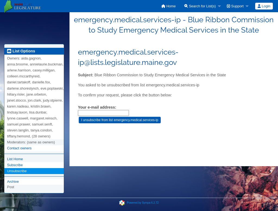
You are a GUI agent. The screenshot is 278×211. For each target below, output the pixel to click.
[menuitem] (168, 6)
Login (264, 6)
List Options (21, 51)
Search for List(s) (200, 6)
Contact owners (19, 148)
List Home (15, 159)
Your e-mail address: (97, 107)
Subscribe (15, 165)
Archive (13, 181)
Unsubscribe (17, 171)
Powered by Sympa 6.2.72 (143, 202)
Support (235, 6)
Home (168, 6)
